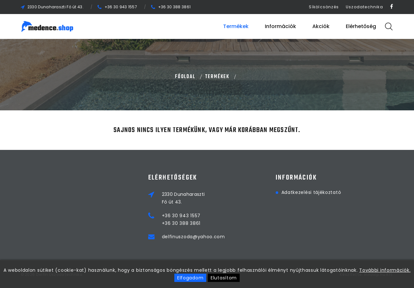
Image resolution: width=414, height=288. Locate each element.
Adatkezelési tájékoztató (311, 192)
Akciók (321, 26)
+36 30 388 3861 (174, 7)
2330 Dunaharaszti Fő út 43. (55, 7)
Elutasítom (224, 278)
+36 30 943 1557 (121, 7)
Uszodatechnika (364, 7)
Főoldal (185, 77)
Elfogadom (190, 278)
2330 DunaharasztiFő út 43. (183, 198)
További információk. (384, 270)
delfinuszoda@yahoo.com (193, 236)
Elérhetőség (361, 26)
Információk (280, 26)
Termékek (236, 26)
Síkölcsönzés (324, 7)
